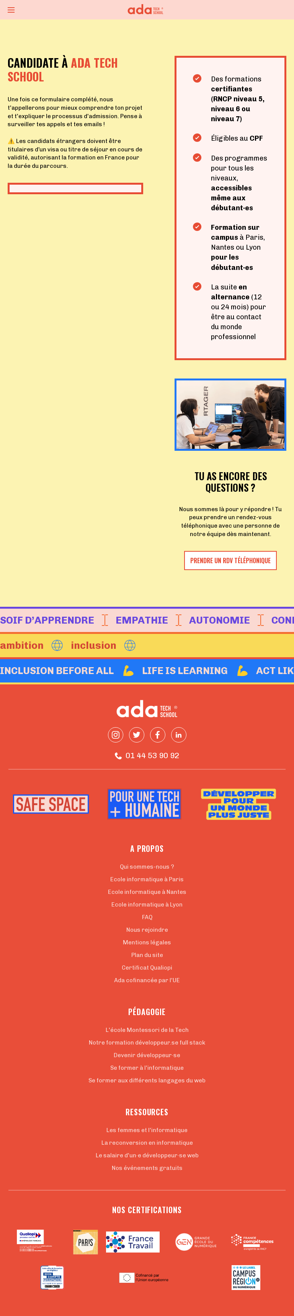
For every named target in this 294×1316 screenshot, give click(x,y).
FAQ (147, 917)
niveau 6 (226, 109)
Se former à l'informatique (147, 1067)
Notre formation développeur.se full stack (147, 1042)
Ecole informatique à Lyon (147, 904)
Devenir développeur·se (147, 1055)
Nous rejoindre (147, 929)
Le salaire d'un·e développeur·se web (147, 1155)
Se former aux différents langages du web (147, 1080)
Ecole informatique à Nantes (147, 892)
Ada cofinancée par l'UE (147, 980)
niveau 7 (225, 119)
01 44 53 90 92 (147, 755)
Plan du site (147, 955)
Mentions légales (147, 942)
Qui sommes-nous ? (147, 866)
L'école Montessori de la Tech (147, 1030)
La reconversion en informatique (147, 1142)
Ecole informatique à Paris (147, 879)
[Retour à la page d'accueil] (147, 10)
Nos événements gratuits (147, 1168)
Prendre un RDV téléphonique (230, 560)
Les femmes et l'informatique (147, 1130)
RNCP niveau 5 (238, 99)
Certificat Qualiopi (147, 967)
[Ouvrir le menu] (11, 10)
